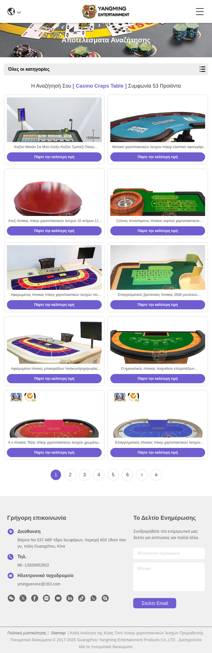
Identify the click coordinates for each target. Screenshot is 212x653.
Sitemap (58, 633)
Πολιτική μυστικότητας (26, 633)
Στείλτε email (155, 603)
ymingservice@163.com (38, 584)
